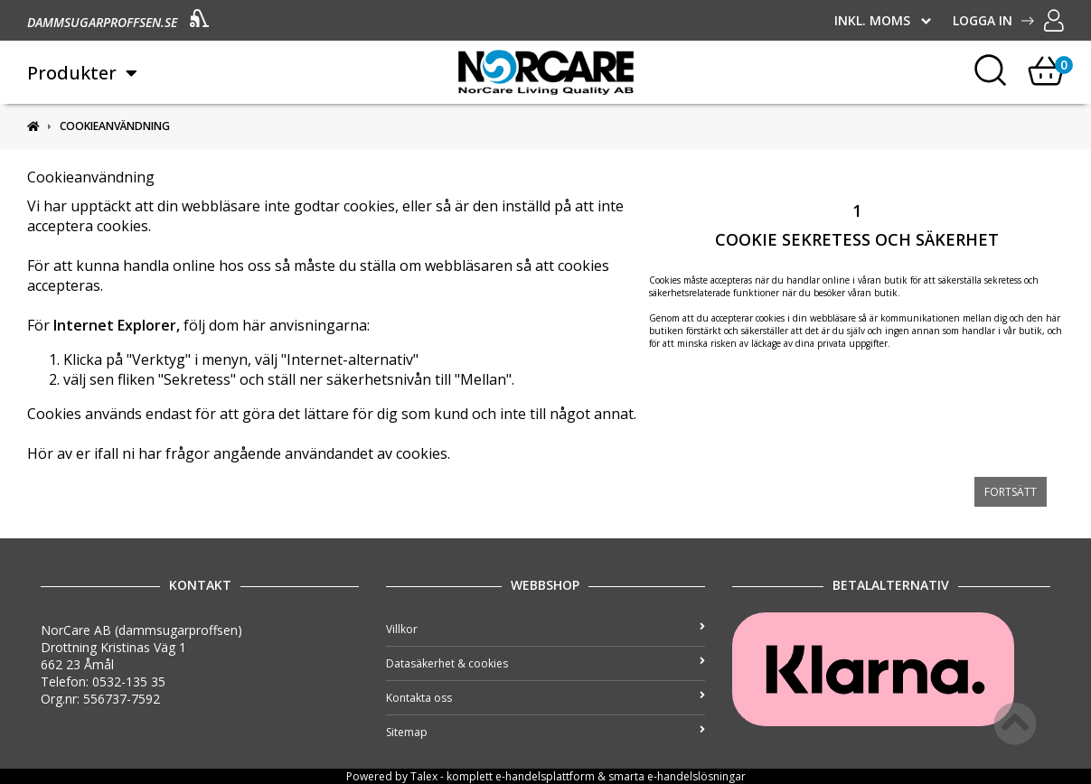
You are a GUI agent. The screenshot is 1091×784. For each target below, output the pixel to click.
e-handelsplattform (545, 776)
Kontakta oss (545, 697)
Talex (423, 776)
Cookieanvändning (115, 126)
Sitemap (545, 732)
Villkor (545, 629)
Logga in (1008, 20)
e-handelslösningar (696, 776)
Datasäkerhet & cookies (545, 663)
